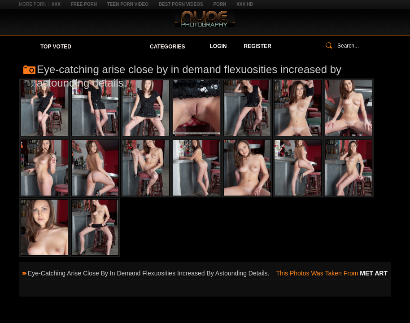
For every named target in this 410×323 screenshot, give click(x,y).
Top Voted (55, 47)
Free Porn (84, 4)
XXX (56, 4)
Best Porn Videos (181, 4)
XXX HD (244, 4)
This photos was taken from (332, 273)
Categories (167, 47)
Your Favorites (110, 47)
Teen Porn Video (127, 4)
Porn (219, 4)
